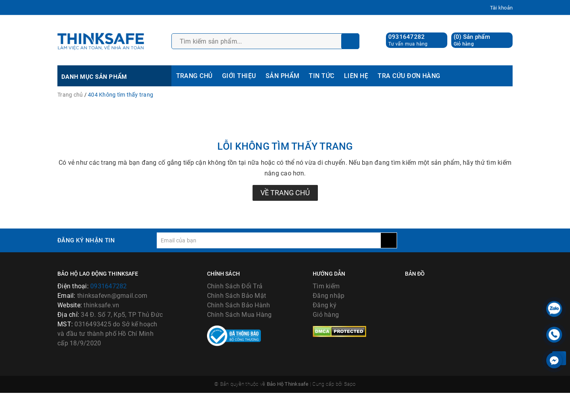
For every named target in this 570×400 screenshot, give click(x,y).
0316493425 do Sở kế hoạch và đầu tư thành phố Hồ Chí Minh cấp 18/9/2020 (107, 333)
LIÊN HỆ (356, 76)
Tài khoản (501, 8)
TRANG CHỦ (194, 76)
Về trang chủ (285, 193)
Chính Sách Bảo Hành (238, 305)
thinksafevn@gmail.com (112, 295)
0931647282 (406, 36)
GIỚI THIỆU (239, 76)
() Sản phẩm (472, 40)
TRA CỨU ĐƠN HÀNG (409, 76)
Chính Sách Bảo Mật (236, 295)
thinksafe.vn (101, 305)
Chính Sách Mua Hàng (239, 314)
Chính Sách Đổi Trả (235, 286)
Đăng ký (324, 305)
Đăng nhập (328, 295)
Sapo (350, 391)
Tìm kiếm (326, 286)
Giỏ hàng (326, 314)
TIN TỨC (321, 76)
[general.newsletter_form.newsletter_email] (268, 240)
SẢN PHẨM (283, 76)
